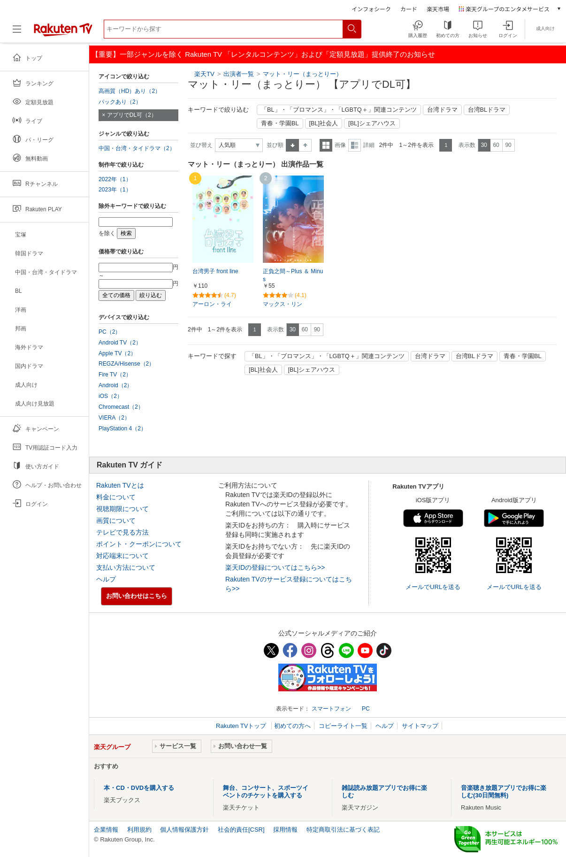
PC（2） (110, 332)
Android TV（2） (120, 342)
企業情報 (106, 829)
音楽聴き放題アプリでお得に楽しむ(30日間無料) (503, 791)
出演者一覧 (238, 73)
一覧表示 (326, 145)
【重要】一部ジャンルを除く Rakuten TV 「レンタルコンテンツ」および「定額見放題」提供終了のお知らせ (263, 54)
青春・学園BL (280, 123)
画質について (116, 520)
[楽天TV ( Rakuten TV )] (63, 32)
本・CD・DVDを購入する (139, 787)
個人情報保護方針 (184, 829)
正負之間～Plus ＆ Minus (293, 275)
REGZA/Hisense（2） (126, 363)
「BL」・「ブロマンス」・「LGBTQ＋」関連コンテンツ (339, 110)
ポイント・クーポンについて (139, 544)
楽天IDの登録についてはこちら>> (275, 567)
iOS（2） (110, 396)
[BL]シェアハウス (372, 123)
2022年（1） (115, 179)
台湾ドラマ (442, 110)
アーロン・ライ (212, 304)
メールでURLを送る (432, 586)
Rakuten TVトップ (242, 725)
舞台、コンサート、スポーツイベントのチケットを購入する (265, 791)
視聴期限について (122, 509)
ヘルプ (106, 579)
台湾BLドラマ (487, 110)
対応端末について (122, 555)
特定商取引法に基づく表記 (343, 829)
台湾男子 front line (215, 271)
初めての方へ (292, 725)
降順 (305, 145)
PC (366, 708)
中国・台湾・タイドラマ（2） (137, 148)
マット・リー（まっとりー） (302, 73)
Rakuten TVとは (120, 485)
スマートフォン (331, 708)
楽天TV (204, 73)
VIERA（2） (114, 417)
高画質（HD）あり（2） (130, 91)
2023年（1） (115, 189)
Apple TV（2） (117, 353)
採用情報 (285, 829)
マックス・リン (282, 304)
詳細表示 (354, 145)
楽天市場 (438, 9)
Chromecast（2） (121, 407)
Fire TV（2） (115, 374)
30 (484, 145)
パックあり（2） (120, 102)
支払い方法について (125, 567)
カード (408, 9)
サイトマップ (420, 725)
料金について (116, 497)
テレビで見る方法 (122, 532)
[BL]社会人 (323, 123)
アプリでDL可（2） (132, 115)
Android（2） (115, 385)
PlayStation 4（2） (122, 428)
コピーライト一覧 (343, 725)
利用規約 (139, 829)
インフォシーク (371, 9)
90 (508, 145)
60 (496, 145)
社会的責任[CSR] (241, 829)
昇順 (292, 145)
